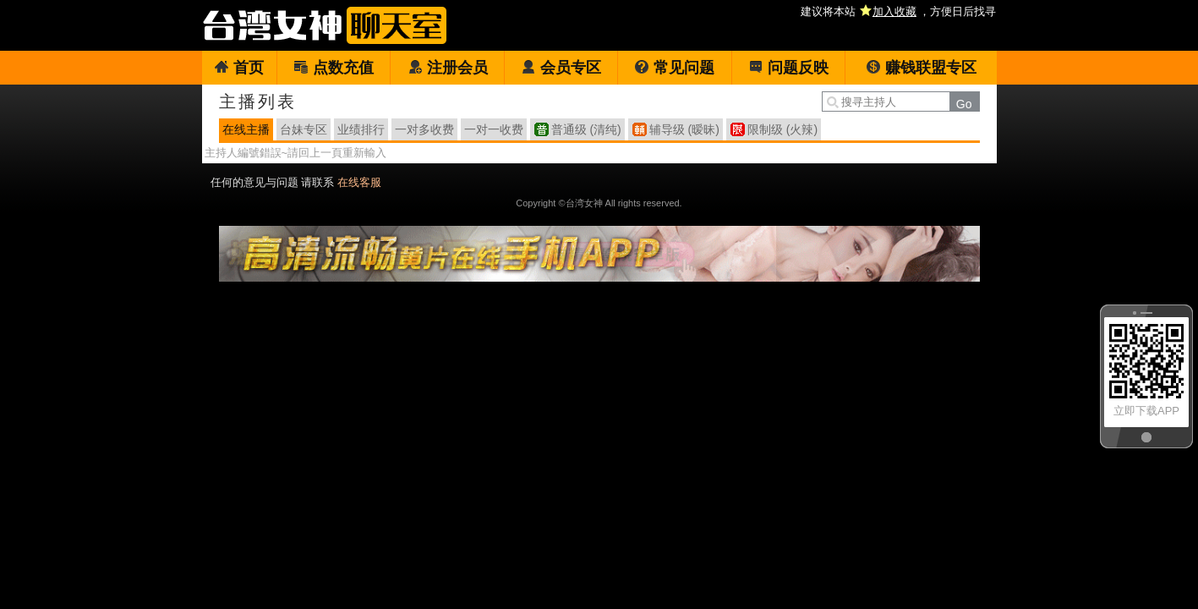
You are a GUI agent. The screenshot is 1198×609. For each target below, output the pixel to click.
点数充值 (333, 67)
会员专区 (561, 67)
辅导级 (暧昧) (684, 129)
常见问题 (674, 67)
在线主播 (246, 129)
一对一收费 (493, 129)
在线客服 (359, 182)
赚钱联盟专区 (921, 67)
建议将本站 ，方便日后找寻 (898, 11)
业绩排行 (361, 129)
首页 (239, 67)
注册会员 (448, 67)
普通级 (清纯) (586, 129)
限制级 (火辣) (782, 129)
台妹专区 (303, 129)
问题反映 (788, 67)
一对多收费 (424, 129)
